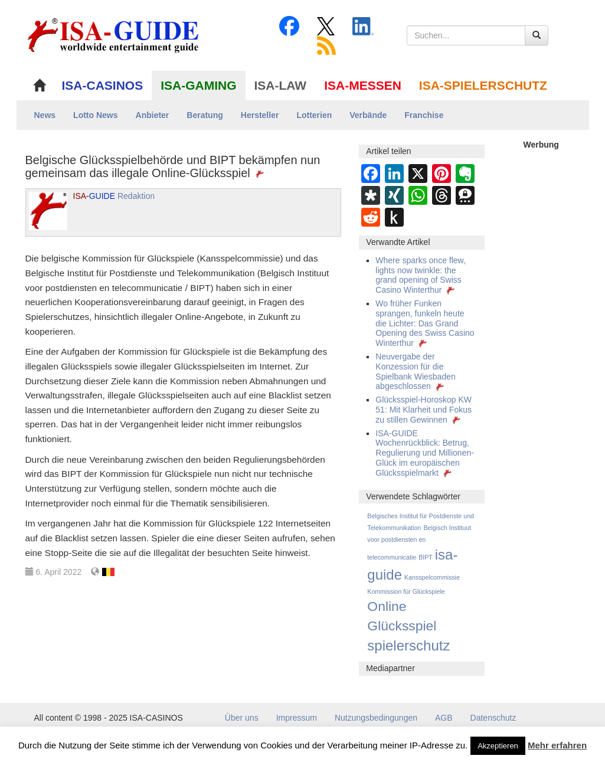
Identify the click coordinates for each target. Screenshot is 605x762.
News (45, 115)
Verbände (368, 115)
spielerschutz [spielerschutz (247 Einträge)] (408, 645)
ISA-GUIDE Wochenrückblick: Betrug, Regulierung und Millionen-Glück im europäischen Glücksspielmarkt (424, 453)
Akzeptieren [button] (498, 745)
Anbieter (152, 115)
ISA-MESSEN (362, 85)
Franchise (423, 115)
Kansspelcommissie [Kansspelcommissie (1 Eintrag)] (432, 577)
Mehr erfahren (557, 745)
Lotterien (314, 115)
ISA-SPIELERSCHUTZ (483, 85)
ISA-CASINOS (102, 85)
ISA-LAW (280, 85)
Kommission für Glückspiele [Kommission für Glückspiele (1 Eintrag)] (405, 591)
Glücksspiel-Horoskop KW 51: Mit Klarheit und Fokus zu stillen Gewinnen (423, 409)
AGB (444, 717)
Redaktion (114, 196)
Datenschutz (493, 717)
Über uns (242, 717)
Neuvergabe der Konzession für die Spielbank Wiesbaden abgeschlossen (415, 371)
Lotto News (95, 115)
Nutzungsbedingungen (376, 717)
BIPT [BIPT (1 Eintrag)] (425, 557)
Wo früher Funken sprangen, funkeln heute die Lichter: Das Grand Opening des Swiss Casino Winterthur (424, 323)
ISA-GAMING (198, 85)
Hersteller (260, 115)
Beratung (205, 115)
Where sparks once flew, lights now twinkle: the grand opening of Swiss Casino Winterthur (420, 275)
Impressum (296, 717)
